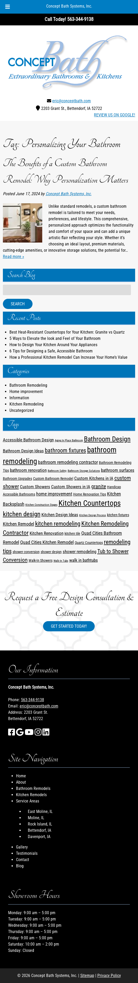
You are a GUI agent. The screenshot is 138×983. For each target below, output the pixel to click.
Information (19, 397)
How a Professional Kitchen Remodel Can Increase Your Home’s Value (68, 357)
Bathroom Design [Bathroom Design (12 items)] (107, 439)
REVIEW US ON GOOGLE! (114, 115)
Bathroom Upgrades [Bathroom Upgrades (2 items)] (17, 478)
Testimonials (27, 853)
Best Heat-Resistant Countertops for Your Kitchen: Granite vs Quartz (67, 332)
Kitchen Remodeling (26, 404)
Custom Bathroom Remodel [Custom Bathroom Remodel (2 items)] (53, 478)
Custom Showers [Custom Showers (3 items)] (35, 486)
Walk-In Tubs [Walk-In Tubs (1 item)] (61, 561)
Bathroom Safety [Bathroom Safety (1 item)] (57, 471)
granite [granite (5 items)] (98, 486)
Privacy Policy (109, 975)
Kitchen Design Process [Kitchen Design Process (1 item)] (92, 515)
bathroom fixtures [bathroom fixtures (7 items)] (65, 450)
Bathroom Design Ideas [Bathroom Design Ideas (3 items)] (23, 450)
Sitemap (87, 975)
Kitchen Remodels (31, 794)
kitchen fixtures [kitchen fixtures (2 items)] (118, 515)
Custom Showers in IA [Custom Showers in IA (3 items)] (70, 486)
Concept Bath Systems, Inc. (69, 6)
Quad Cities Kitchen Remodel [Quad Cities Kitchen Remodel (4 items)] (47, 542)
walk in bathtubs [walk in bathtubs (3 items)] (83, 560)
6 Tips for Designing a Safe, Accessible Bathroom (51, 351)
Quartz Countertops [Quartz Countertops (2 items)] (89, 543)
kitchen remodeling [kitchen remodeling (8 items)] (57, 523)
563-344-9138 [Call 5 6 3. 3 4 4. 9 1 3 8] (32, 699)
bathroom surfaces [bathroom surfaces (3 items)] (117, 470)
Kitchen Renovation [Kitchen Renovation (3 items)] (46, 533)
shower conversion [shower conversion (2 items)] (26, 552)
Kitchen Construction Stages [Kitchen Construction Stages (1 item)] (41, 505)
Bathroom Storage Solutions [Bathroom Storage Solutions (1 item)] (84, 471)
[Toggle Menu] (7, 7)
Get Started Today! (69, 626)
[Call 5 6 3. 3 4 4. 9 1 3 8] (80, 19)
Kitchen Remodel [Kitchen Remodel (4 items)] (18, 524)
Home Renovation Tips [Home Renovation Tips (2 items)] (89, 494)
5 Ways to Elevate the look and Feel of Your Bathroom (54, 338)
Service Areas (27, 801)
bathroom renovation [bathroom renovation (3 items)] (28, 470)
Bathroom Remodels (33, 788)
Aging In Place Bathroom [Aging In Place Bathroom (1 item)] (69, 440)
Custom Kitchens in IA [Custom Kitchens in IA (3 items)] (93, 478)
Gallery (22, 847)
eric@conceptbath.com (71, 100)
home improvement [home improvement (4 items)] (54, 494)
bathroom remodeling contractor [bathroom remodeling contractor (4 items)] (68, 462)
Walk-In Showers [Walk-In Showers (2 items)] (40, 560)
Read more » (13, 256)
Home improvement (26, 391)
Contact (22, 859)
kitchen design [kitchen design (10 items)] (21, 514)
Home (21, 775)
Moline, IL (36, 817)
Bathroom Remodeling (28, 385)
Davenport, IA (39, 836)
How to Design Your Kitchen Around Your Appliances (53, 344)
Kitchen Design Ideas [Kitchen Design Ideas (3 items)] (59, 514)
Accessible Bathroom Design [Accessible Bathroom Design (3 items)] (28, 439)
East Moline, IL (40, 811)
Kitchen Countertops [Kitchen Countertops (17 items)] (90, 503)
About (21, 782)
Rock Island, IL (40, 824)
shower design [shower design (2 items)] (51, 552)
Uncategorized (21, 410)
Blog (20, 865)
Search (18, 303)
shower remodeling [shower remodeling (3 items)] (79, 551)
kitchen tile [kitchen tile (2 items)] (72, 533)
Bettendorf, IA (39, 830)
